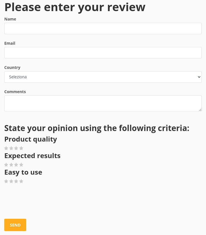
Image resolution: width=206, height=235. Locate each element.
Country (12, 67)
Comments (15, 91)
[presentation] (47, 202)
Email (9, 43)
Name (10, 19)
